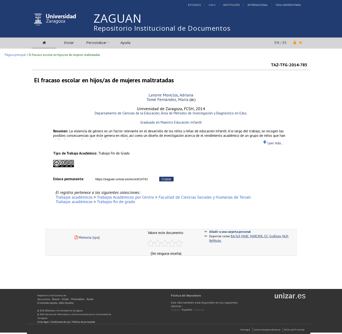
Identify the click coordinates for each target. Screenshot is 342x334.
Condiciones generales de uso (267, 329)
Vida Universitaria (288, 5)
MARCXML (256, 236)
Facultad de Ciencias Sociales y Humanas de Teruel (204, 197)
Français (199, 309)
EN (276, 42)
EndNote (275, 236)
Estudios (194, 5)
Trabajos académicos (74, 197)
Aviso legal (43, 321)
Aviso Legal (245, 329)
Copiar (166, 179)
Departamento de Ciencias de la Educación (127, 113)
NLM (285, 236)
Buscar (56, 299)
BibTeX (235, 236)
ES (284, 42)
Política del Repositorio (186, 295)
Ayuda (125, 42)
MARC (245, 236)
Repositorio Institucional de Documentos (162, 28)
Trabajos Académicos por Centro (125, 197)
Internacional (258, 5)
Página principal (15, 55)
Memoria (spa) (87, 237)
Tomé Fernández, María (167, 99)
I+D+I (212, 5)
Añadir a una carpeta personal (230, 232)
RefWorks (215, 241)
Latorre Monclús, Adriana (171, 95)
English (175, 309)
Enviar (69, 42)
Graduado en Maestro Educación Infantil (171, 122)
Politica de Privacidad (294, 329)
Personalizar (96, 42)
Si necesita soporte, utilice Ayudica (55, 303)
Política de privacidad (83, 321)
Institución (231, 5)
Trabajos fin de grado (116, 201)
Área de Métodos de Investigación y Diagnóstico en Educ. (204, 113)
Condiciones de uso (60, 321)
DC (266, 236)
